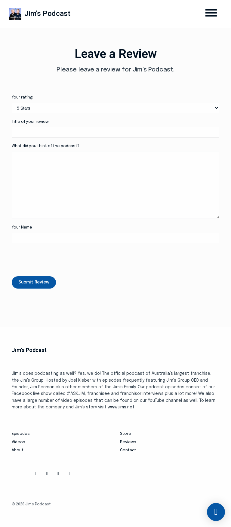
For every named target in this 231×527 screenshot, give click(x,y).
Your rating (22, 97)
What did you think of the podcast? (45, 146)
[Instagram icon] (26, 474)
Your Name (22, 227)
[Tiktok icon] (47, 474)
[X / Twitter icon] (36, 474)
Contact (128, 450)
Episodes (21, 434)
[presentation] (57, 259)
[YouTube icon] (58, 474)
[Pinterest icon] (80, 474)
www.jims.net (121, 407)
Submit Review (33, 282)
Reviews (128, 442)
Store (125, 434)
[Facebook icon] (15, 474)
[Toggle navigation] (211, 14)
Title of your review (30, 122)
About (17, 450)
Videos (18, 442)
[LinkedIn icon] (69, 474)
